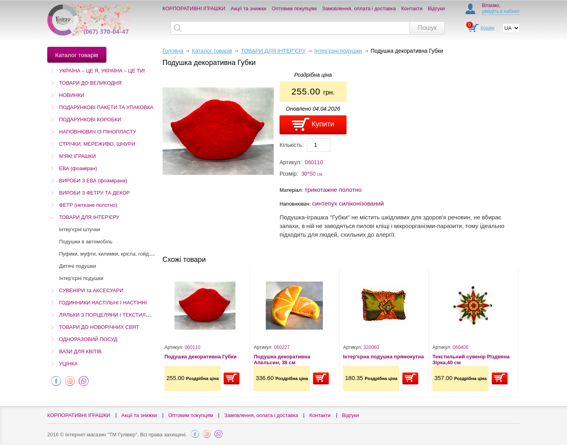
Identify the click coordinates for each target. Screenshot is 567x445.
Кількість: (292, 145)
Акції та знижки (249, 8)
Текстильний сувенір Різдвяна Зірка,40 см (471, 360)
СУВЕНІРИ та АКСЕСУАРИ (91, 290)
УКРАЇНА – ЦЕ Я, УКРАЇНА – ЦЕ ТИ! (102, 71)
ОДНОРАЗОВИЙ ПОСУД (88, 339)
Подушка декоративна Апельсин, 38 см (282, 360)
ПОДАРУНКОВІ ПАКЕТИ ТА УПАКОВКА (106, 107)
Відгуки (436, 8)
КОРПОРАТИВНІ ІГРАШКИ (194, 8)
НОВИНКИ (71, 95)
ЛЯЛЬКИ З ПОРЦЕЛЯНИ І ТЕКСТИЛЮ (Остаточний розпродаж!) (135, 315)
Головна (173, 51)
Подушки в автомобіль (86, 242)
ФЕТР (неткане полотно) (88, 205)
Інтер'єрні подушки (81, 278)
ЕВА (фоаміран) (78, 168)
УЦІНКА (68, 364)
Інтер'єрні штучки (79, 229)
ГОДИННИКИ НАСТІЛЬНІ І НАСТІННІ (103, 303)
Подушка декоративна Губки (201, 357)
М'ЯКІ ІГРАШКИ (77, 156)
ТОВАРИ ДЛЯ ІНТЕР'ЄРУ (89, 217)
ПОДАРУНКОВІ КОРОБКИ (90, 119)
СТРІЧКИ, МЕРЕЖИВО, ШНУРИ (97, 144)
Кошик (487, 28)
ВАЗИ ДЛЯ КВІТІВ (80, 351)
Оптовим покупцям (294, 8)
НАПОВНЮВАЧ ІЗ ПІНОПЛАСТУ (97, 132)
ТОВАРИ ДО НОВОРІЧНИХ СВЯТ (99, 327)
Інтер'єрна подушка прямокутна (383, 357)
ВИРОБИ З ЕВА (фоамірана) (93, 181)
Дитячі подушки (77, 266)
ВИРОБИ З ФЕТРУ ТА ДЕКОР (94, 193)
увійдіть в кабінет (501, 11)
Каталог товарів (212, 51)
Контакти (411, 8)
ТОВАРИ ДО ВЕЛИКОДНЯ (90, 83)
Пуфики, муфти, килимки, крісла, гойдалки (109, 254)
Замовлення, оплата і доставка (359, 8)
